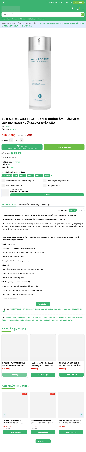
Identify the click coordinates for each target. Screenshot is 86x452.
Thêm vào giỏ (43, 375)
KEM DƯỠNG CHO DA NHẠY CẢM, (21, 309)
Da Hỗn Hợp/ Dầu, (54, 309)
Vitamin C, (72, 317)
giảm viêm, (36, 320)
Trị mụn (15, 19)
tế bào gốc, (6, 320)
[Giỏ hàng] (78, 8)
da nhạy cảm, (33, 317)
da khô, (37, 309)
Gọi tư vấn (47, 195)
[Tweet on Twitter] (19, 153)
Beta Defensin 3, (62, 317)
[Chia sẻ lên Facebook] (12, 153)
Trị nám (23, 19)
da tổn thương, (22, 317)
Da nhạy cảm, (66, 309)
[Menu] (82, 8)
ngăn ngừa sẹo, (25, 320)
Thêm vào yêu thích (10, 157)
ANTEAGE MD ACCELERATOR (62, 320)
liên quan (15, 386)
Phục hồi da (6, 19)
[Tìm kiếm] (82, 14)
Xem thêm (43, 441)
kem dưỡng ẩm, (46, 320)
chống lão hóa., (11, 317)
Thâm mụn (41, 19)
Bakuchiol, (80, 317)
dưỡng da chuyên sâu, (47, 317)
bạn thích (14, 329)
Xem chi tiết (43, 432)
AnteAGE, (44, 309)
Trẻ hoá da (32, 19)
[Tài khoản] (72, 8)
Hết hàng (14, 375)
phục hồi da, (14, 320)
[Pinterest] (15, 153)
